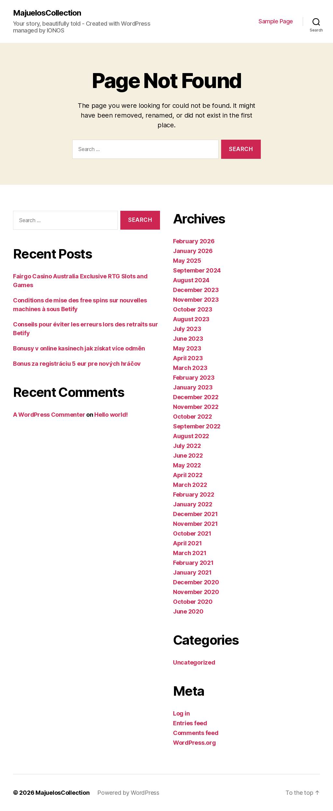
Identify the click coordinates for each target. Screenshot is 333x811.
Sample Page (276, 21)
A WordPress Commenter (49, 414)
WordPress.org (194, 742)
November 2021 (195, 523)
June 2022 (188, 455)
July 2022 (187, 445)
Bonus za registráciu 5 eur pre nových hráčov (77, 363)
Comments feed (196, 732)
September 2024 (197, 270)
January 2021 (192, 572)
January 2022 (192, 504)
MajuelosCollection (47, 13)
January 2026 (193, 250)
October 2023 (192, 309)
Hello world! (111, 414)
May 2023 (187, 348)
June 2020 (188, 611)
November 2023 (196, 299)
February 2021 (193, 562)
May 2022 (187, 465)
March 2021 (189, 553)
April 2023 (188, 358)
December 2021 (195, 514)
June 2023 (188, 338)
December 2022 (196, 397)
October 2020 (193, 601)
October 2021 (192, 533)
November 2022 (196, 406)
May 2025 (187, 260)
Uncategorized (194, 662)
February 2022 (193, 494)
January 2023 (193, 387)
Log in (181, 713)
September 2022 (196, 426)
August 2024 (191, 280)
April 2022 (187, 475)
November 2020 (196, 592)
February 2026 (194, 241)
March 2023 (190, 367)
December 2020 (196, 582)
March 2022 (190, 484)
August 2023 (191, 319)
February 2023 (194, 377)
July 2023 (187, 328)
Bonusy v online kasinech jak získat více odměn (79, 348)
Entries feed (190, 723)
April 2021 (187, 543)
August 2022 (191, 436)
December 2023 (196, 289)
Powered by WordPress (128, 792)
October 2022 (192, 416)
